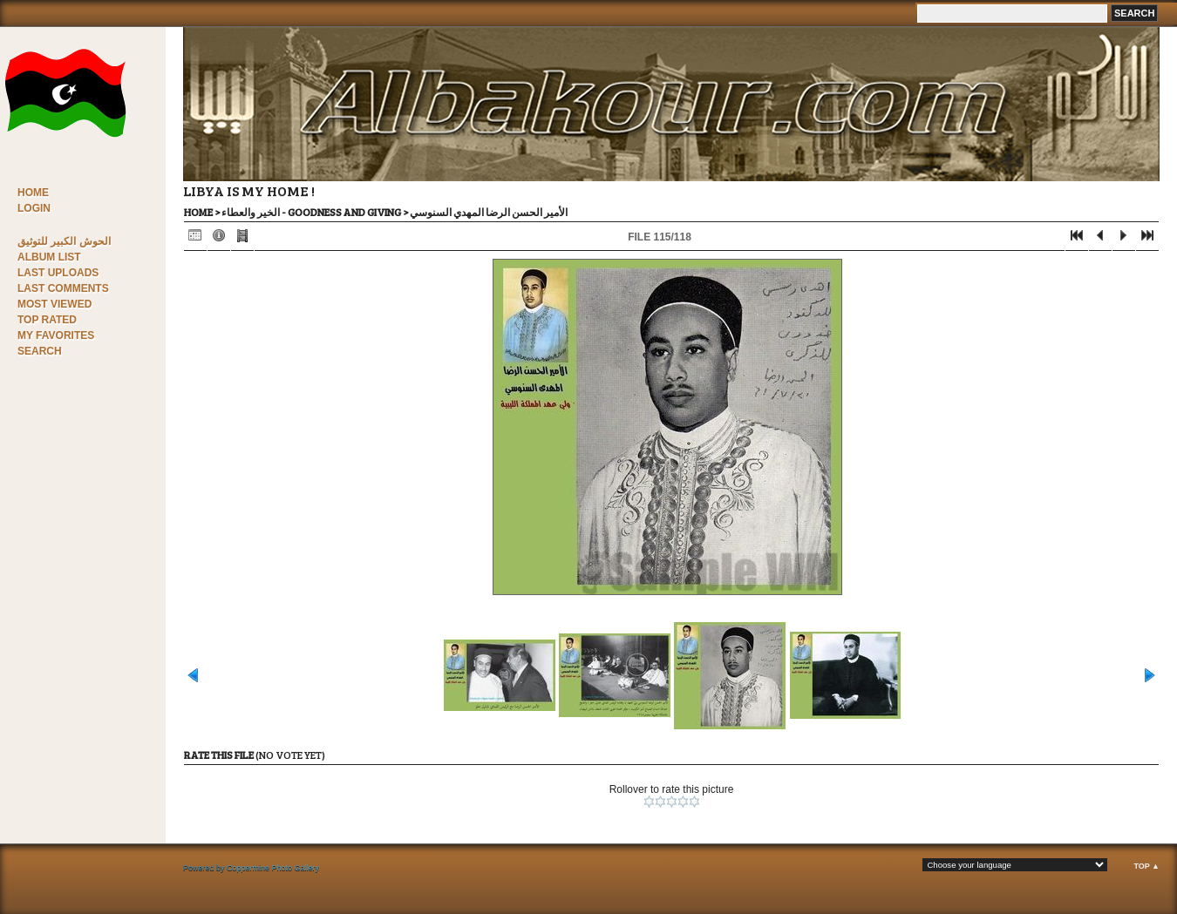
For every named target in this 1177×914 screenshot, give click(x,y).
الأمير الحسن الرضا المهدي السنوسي (489, 212)
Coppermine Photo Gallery (273, 867)
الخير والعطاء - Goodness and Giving (311, 212)
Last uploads (58, 273)
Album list (49, 257)
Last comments (63, 288)
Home (33, 192)
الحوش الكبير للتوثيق (64, 241)
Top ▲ (1146, 866)
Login (34, 208)
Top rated (47, 320)
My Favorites (55, 335)
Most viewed (54, 304)
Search (39, 351)
